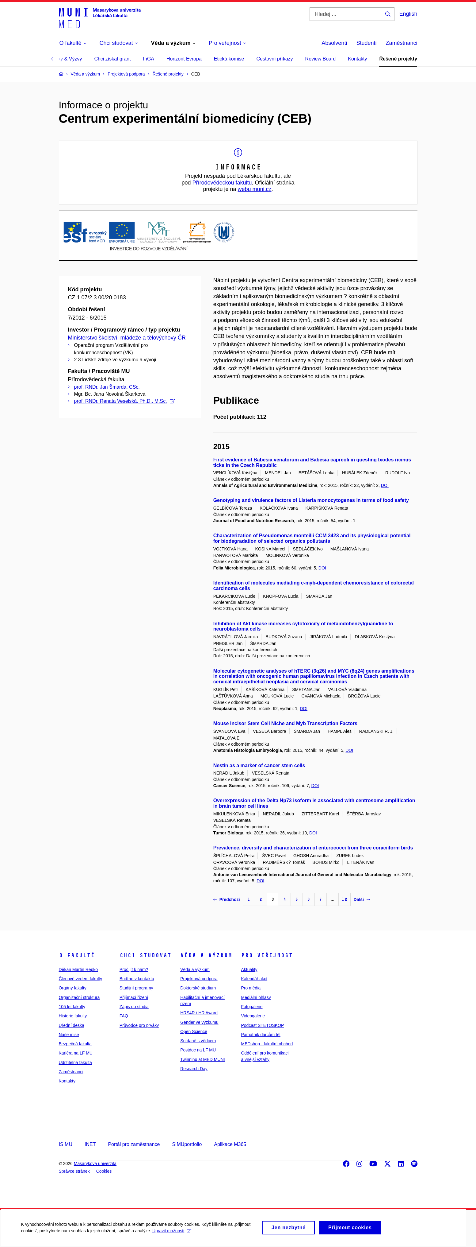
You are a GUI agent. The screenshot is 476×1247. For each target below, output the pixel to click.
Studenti (366, 43)
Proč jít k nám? (134, 969)
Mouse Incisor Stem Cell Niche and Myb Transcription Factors (285, 723)
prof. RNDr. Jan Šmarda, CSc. (107, 387)
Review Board (320, 58)
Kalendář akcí (254, 978)
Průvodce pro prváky (139, 1025)
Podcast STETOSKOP (262, 1025)
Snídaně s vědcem (198, 1040)
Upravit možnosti (172, 1233)
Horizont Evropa (184, 58)
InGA (148, 58)
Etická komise (229, 58)
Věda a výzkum (206, 955)
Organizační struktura (79, 997)
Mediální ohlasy (256, 997)
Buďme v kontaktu (137, 978)
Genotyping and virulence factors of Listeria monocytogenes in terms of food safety (311, 500)
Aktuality (249, 969)
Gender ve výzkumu (199, 1022)
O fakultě (77, 955)
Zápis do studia (134, 1006)
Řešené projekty (398, 58)
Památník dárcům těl (260, 1034)
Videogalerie (253, 1015)
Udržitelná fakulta (75, 1062)
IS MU (65, 1144)
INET (90, 1144)
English (408, 14)
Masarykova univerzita (95, 1163)
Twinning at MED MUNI (202, 1059)
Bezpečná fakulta (75, 1043)
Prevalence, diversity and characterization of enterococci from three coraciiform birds (313, 847)
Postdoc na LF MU (198, 1049)
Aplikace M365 (230, 1144)
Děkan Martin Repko (78, 969)
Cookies (104, 1171)
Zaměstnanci (401, 43)
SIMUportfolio (187, 1144)
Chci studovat (145, 955)
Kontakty (357, 58)
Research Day (194, 1068)
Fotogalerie (251, 1006)
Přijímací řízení (134, 997)
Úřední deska (71, 1025)
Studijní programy (136, 987)
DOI (385, 485)
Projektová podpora (198, 978)
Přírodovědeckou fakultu (222, 183)
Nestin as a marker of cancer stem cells (259, 765)
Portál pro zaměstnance (134, 1144)
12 (344, 899)
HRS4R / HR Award (199, 1012)
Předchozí (226, 899)
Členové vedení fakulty (80, 978)
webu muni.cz (255, 189)
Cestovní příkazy (274, 58)
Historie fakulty (73, 1015)
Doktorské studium (198, 987)
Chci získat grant (112, 58)
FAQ (124, 1015)
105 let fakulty (72, 1006)
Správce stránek (74, 1171)
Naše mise (69, 1034)
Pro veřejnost (267, 955)
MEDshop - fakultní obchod (267, 1043)
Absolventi (334, 43)
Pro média (251, 987)
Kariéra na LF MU (76, 1053)
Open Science (193, 1031)
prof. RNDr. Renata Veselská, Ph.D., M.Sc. (124, 401)
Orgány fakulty (72, 987)
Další (362, 899)
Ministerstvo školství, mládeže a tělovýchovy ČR (127, 338)
